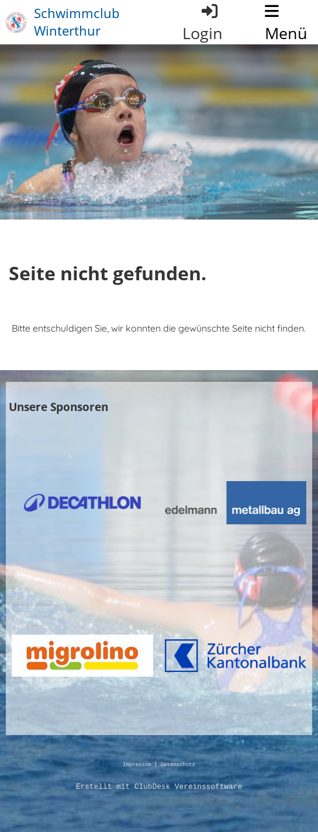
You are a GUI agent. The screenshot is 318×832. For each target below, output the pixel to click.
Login (202, 22)
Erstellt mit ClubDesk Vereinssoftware (159, 787)
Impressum (137, 765)
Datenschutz (178, 765)
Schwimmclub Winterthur (77, 22)
